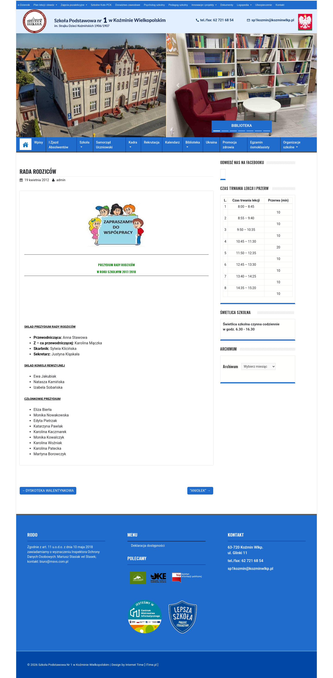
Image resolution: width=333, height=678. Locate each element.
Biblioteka (192, 142)
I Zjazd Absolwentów (58, 144)
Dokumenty (226, 4)
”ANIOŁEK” (198, 491)
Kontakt (280, 4)
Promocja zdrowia (230, 144)
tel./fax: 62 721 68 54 (217, 20)
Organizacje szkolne (291, 144)
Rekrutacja (151, 142)
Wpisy (38, 142)
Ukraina (211, 142)
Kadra (133, 142)
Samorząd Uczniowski (104, 144)
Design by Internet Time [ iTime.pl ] (138, 664)
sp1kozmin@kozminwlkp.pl (272, 20)
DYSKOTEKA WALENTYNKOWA (50, 491)
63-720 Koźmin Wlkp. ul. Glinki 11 (245, 550)
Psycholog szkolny (154, 4)
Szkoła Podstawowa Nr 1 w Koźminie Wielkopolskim (74, 664)
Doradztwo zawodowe (127, 4)
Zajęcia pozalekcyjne (73, 4)
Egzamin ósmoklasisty (259, 144)
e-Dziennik (24, 4)
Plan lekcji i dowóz (44, 4)
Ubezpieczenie (263, 4)
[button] (177, 85)
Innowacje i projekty (203, 4)
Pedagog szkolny (178, 4)
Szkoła (84, 142)
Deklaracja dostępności (148, 545)
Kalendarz (172, 142)
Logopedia (243, 4)
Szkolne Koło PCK (101, 4)
